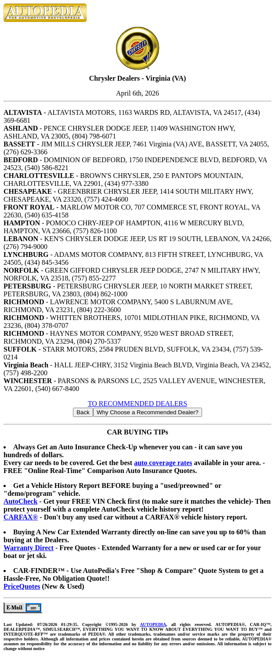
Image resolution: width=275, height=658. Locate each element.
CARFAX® (21, 517)
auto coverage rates (163, 462)
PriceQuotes (22, 586)
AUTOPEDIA (153, 624)
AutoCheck (20, 501)
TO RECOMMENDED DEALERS (137, 403)
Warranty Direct (29, 547)
